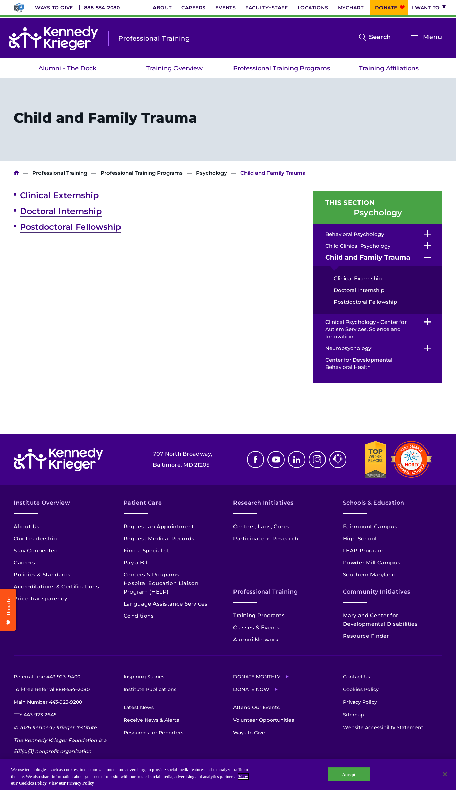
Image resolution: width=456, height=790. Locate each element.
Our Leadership (35, 538)
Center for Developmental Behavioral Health (358, 363)
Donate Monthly (256, 677)
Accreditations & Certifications (56, 586)
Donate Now (251, 689)
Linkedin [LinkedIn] (296, 459)
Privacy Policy (360, 702)
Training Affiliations (389, 68)
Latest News (139, 707)
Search (380, 37)
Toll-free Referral (52, 689)
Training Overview (174, 68)
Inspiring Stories (144, 677)
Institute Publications (150, 689)
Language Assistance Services (166, 603)
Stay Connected (36, 550)
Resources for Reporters (153, 733)
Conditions (139, 615)
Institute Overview (42, 502)
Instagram (317, 459)
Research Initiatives (263, 502)
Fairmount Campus (370, 526)
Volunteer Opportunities (263, 720)
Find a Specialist (146, 550)
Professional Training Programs (281, 68)
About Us (27, 526)
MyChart (351, 7)
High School (360, 538)
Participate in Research (265, 538)
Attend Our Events (256, 707)
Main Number (48, 702)
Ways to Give (54, 7)
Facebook (255, 459)
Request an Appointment (159, 526)
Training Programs (259, 615)
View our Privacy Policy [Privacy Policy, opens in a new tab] (71, 783)
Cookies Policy (361, 689)
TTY (35, 714)
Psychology (211, 173)
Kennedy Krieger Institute (16, 173)
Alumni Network (255, 639)
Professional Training (59, 173)
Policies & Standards (42, 574)
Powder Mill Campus (372, 562)
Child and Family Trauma (367, 257)
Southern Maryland (369, 574)
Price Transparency (40, 598)
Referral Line (47, 676)
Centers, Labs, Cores (261, 526)
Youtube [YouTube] (276, 459)
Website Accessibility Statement (383, 727)
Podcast (337, 459)
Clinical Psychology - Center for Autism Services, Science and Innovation (366, 329)
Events (225, 7)
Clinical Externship (59, 195)
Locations (313, 7)
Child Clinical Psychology (357, 245)
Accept (349, 774)
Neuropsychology (348, 348)
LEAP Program (363, 550)
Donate (386, 7)
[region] (228, 774)
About (162, 7)
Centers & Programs (152, 574)
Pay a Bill (136, 562)
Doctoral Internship (61, 211)
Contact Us (356, 677)
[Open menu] (414, 36)
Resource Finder (366, 636)
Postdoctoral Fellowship (70, 227)
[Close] (445, 774)
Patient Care (143, 502)
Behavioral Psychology (354, 234)
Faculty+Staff (266, 7)
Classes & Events (256, 627)
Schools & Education (373, 502)
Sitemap (353, 715)
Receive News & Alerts (151, 720)
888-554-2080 (102, 7)
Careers (193, 7)
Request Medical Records (159, 538)
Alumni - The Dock (67, 68)
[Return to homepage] (53, 38)
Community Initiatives (376, 591)
